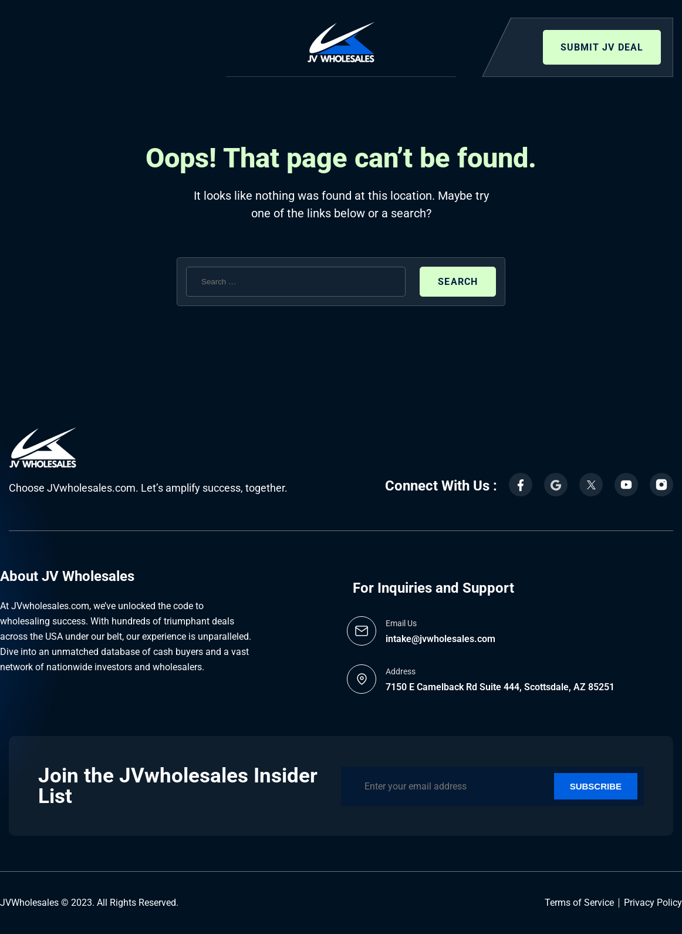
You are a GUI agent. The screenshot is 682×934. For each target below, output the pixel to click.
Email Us (401, 623)
